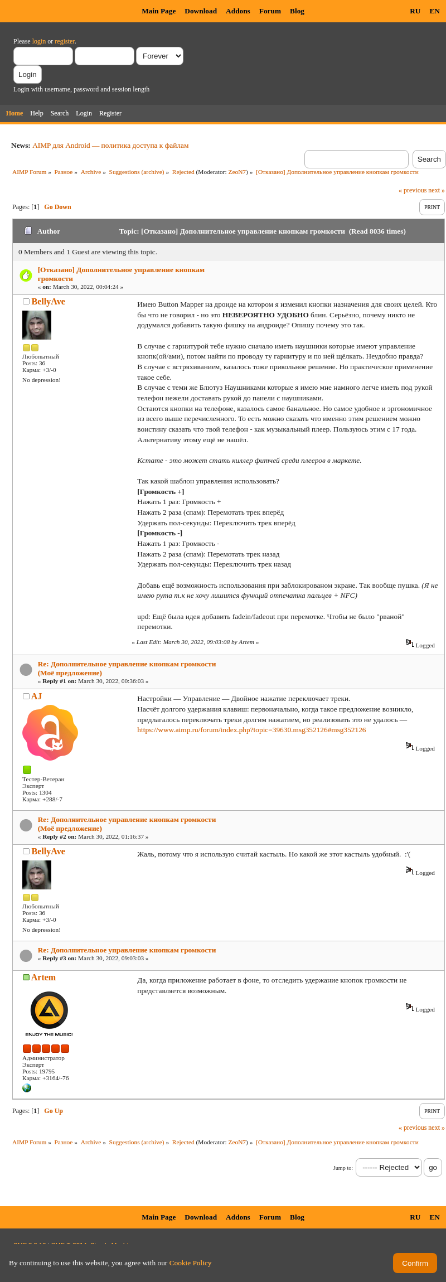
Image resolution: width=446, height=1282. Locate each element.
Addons (238, 11)
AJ (36, 696)
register (64, 41)
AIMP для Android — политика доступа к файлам (110, 145)
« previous (412, 190)
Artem (43, 977)
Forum (270, 11)
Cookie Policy (190, 1263)
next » (436, 190)
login (39, 41)
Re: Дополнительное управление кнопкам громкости (127, 950)
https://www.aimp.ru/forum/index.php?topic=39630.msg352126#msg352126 (251, 729)
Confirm (415, 1263)
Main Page (159, 11)
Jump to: (343, 1168)
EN (434, 11)
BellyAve (48, 301)
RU (415, 11)
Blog (297, 11)
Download (201, 11)
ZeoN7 (237, 171)
